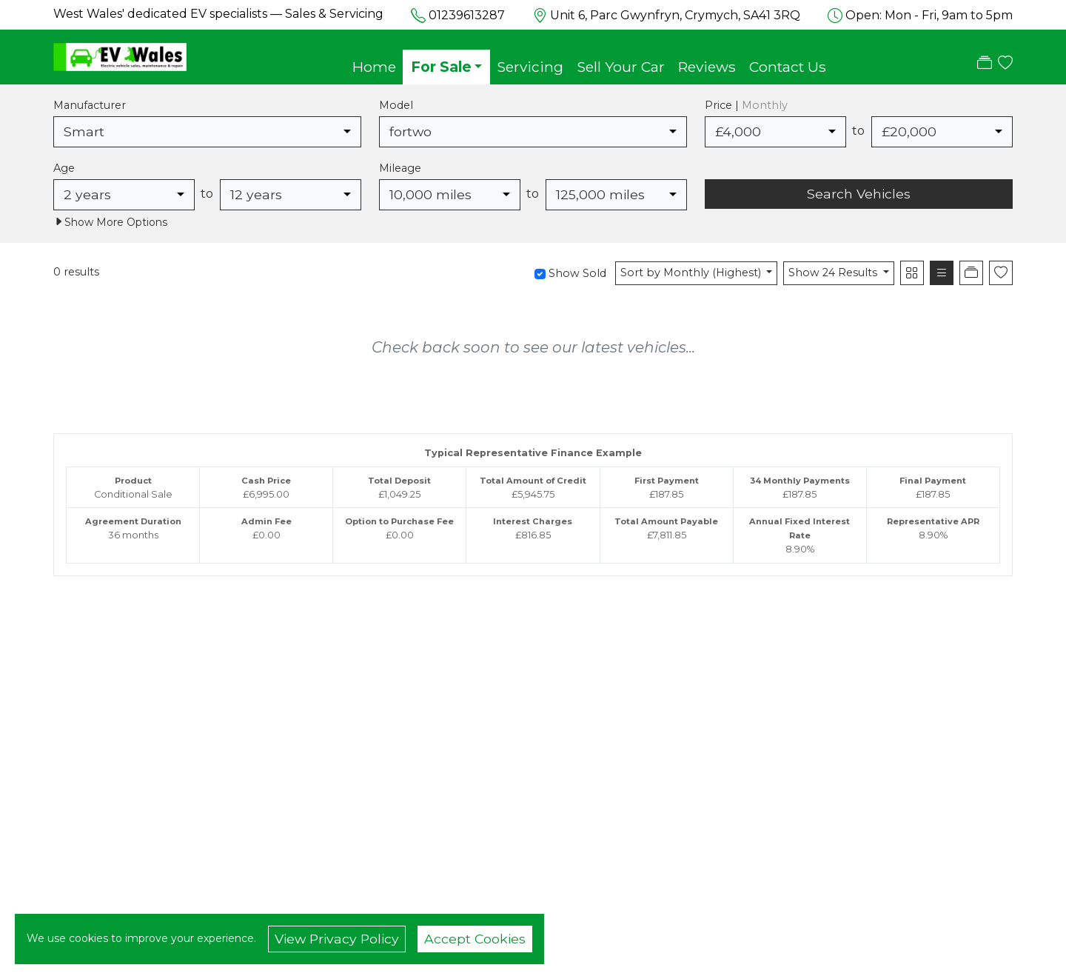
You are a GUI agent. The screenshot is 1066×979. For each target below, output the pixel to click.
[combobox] (207, 132)
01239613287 (467, 15)
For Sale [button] (441, 67)
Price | (746, 105)
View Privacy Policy (337, 938)
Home (374, 67)
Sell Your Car (621, 67)
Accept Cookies (475, 938)
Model (396, 105)
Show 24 (834, 272)
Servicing (530, 67)
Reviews (707, 67)
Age (64, 168)
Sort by (692, 272)
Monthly (765, 105)
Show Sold (576, 273)
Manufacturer (89, 105)
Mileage (400, 168)
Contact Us (787, 67)
